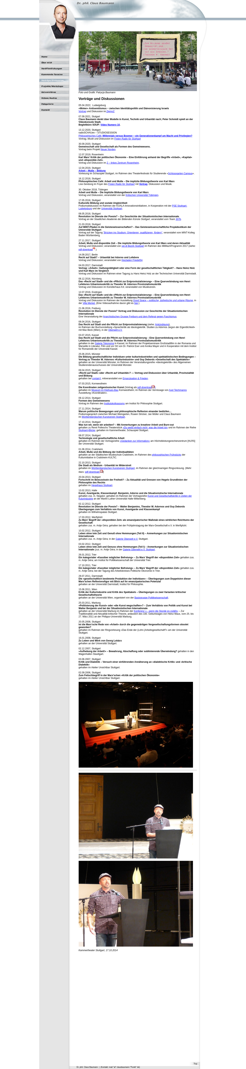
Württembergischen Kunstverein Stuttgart (103, 417)
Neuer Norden (108, 149)
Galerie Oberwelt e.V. (127, 539)
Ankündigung (162, 324)
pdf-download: (94, 472)
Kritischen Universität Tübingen (142, 195)
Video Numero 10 (110, 124)
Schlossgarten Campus (180, 173)
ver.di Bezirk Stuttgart (133, 246)
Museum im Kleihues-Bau (104, 390)
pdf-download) (146, 387)
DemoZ (110, 111)
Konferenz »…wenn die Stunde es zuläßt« (156, 611)
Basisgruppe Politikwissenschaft (151, 597)
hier (136, 303)
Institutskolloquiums (114, 403)
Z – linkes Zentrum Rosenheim (123, 162)
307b (178, 219)
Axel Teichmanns (178, 390)
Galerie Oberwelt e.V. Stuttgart (139, 549)
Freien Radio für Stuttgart (127, 138)
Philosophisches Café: (135, 135)
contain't (96, 378)
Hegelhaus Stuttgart (101, 485)
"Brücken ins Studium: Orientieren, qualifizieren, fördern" (132, 232)
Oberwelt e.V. (115, 330)
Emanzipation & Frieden (135, 378)
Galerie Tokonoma (104, 343)
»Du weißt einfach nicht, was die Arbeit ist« (145, 427)
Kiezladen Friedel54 (132, 260)
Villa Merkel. (89, 303)
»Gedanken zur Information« (135, 441)
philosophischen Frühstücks (166, 454)
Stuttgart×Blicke (87, 430)
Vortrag (82, 111)
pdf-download (86, 249)
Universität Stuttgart (111, 208)
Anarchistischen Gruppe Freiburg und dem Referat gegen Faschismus (140, 316)
